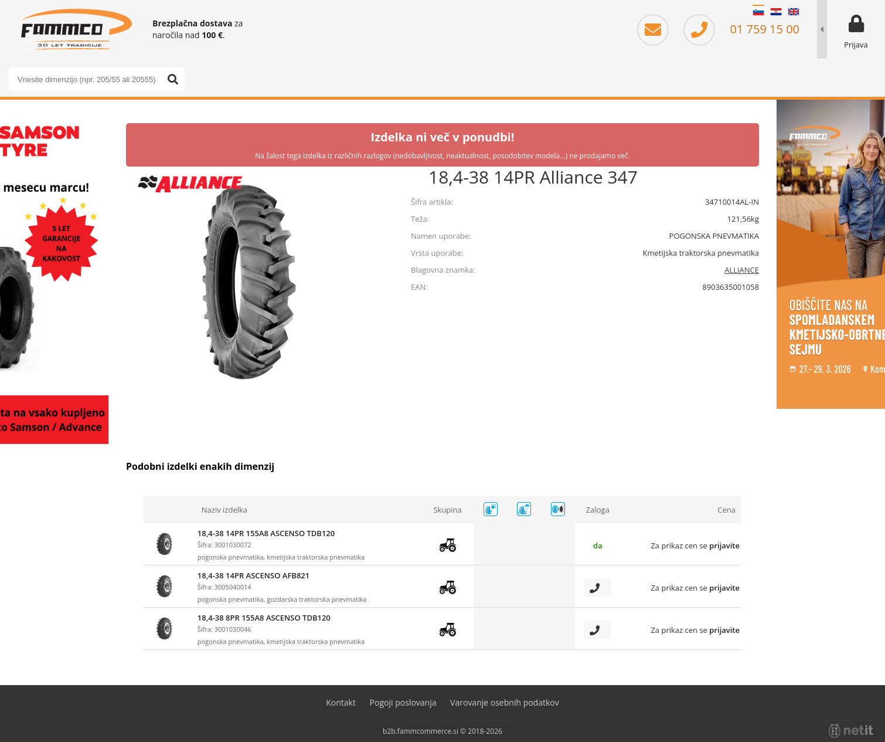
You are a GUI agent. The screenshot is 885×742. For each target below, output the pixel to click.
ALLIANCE (741, 270)
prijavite (724, 545)
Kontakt (341, 702)
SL (758, 11)
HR (776, 11)
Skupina (447, 509)
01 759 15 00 (741, 29)
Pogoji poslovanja (403, 702)
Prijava (856, 44)
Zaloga (598, 509)
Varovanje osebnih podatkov (504, 702)
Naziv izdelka (224, 509)
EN (793, 11)
